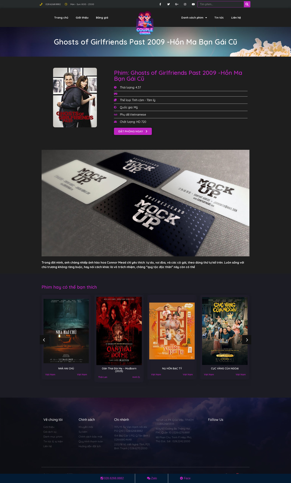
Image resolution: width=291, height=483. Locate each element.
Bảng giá (102, 17)
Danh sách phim (194, 17)
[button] (133, 131)
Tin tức (219, 17)
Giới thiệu (82, 17)
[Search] (247, 4)
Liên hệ (236, 17)
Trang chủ (61, 17)
